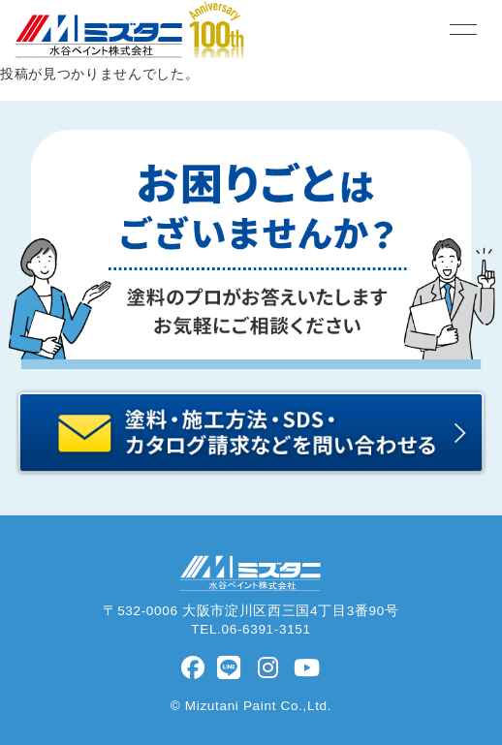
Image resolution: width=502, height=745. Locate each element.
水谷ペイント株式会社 (84, 57)
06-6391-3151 (266, 629)
